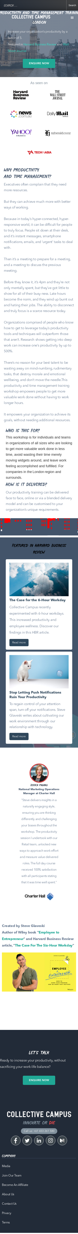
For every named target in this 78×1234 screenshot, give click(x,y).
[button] (72, 18)
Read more (19, 642)
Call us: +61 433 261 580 (39, 1131)
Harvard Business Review (39, 44)
